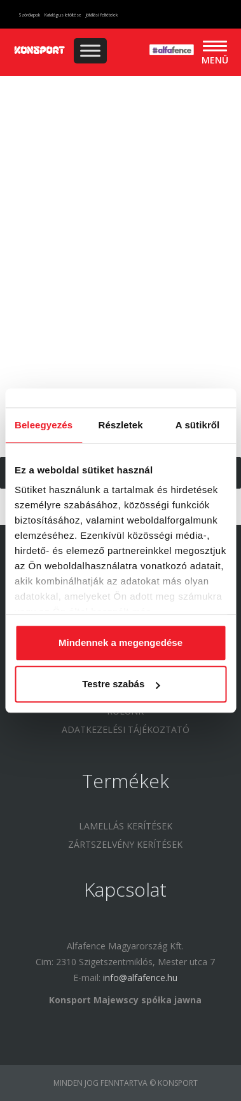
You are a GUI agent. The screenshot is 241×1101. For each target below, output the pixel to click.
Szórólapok (29, 15)
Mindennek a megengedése (120, 642)
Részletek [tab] (121, 424)
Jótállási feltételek (102, 15)
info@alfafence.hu (140, 978)
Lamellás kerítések (125, 826)
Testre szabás (121, 683)
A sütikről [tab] (198, 424)
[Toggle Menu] (90, 50)
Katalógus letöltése (63, 15)
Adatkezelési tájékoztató (125, 729)
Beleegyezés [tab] (43, 424)
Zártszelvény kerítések (125, 844)
